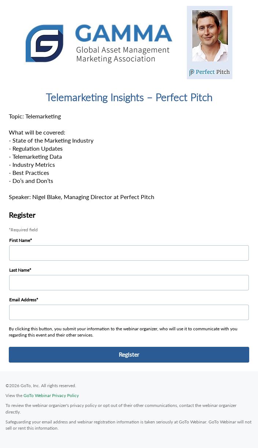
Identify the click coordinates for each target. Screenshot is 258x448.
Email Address (22, 299)
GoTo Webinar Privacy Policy (51, 395)
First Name (19, 240)
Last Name (19, 270)
